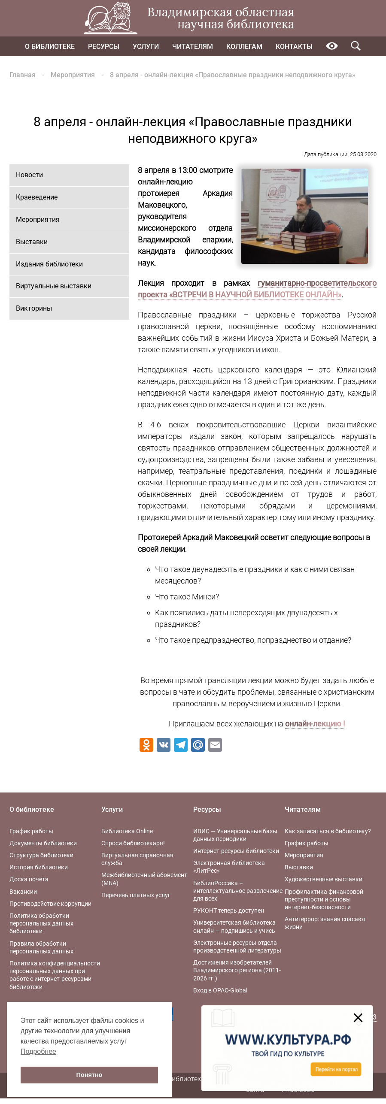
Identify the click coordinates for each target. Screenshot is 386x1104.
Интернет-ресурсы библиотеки (236, 850)
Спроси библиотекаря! (133, 843)
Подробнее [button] (38, 1051)
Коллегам (244, 46)
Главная (22, 75)
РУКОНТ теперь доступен (228, 910)
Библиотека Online (127, 831)
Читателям (192, 46)
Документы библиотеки (43, 843)
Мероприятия (73, 75)
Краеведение (37, 197)
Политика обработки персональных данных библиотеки (41, 923)
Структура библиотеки (41, 855)
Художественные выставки (323, 879)
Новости (29, 175)
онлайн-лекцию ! (315, 723)
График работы (31, 831)
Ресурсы (103, 46)
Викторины (34, 308)
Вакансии (23, 891)
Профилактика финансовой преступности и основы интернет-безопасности (324, 899)
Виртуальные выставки (53, 286)
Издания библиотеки (49, 264)
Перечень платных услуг (135, 895)
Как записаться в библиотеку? (328, 831)
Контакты (294, 46)
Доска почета (29, 879)
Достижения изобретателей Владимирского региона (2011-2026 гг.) (237, 970)
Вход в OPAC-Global (220, 990)
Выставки (32, 242)
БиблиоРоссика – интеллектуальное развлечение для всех (238, 891)
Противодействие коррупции (50, 903)
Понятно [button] (89, 1074)
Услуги (146, 46)
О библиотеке (50, 46)
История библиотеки (38, 867)
